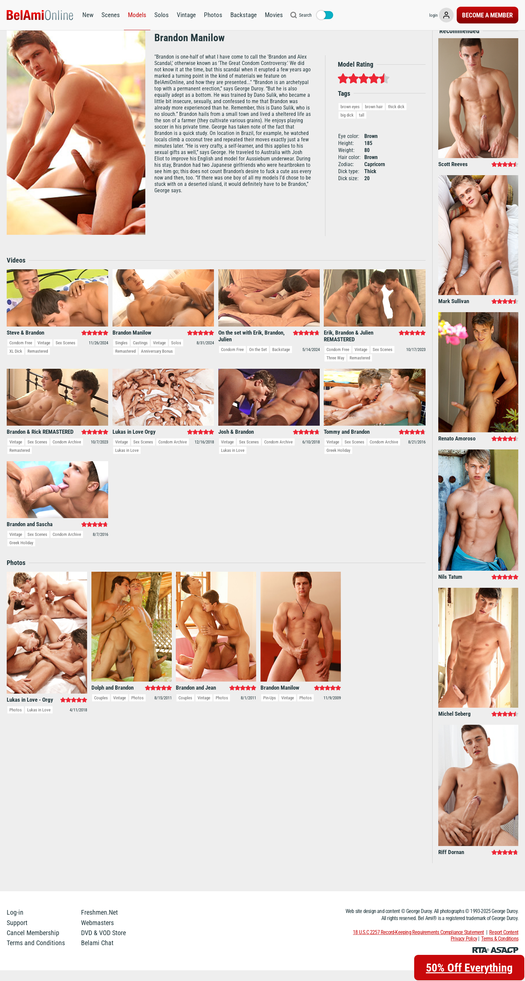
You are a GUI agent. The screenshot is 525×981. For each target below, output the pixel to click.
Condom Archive (67, 452)
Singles (121, 353)
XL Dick (15, 361)
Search (305, 15)
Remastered (37, 361)
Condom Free (20, 353)
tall (361, 125)
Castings (140, 353)
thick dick (396, 117)
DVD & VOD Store (103, 943)
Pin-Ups (269, 708)
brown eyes (350, 117)
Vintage (186, 15)
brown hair (374, 117)
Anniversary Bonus (157, 361)
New (87, 15)
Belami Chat (97, 954)
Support (17, 933)
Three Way (335, 368)
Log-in (15, 923)
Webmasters (97, 933)
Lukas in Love (127, 461)
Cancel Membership (33, 943)
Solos (161, 15)
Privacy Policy (464, 949)
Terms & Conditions (499, 949)
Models (137, 15)
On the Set (258, 359)
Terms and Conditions (36, 954)
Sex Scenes (65, 353)
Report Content (503, 943)
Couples (101, 708)
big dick (347, 125)
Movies (274, 15)
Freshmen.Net (99, 923)
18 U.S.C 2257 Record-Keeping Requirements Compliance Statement (418, 943)
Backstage (243, 15)
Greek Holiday (338, 461)
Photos (213, 15)
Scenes (110, 15)
